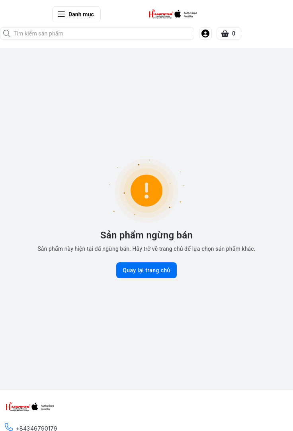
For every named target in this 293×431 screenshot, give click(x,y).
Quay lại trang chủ (146, 270)
